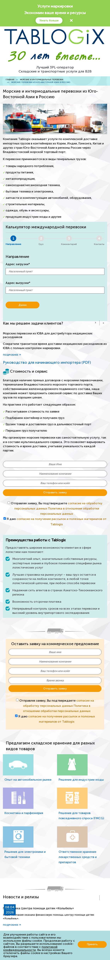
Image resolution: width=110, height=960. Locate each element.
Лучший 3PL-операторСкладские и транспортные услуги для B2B (55, 69)
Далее (23, 305)
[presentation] (95, 322)
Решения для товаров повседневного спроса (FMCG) (81, 815)
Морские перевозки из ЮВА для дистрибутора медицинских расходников (47, 335)
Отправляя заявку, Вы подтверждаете (55, 508)
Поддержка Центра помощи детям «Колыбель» (38, 908)
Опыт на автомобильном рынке (27, 779)
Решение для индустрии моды (81, 779)
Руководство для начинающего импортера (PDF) (47, 362)
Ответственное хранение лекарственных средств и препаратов (78, 857)
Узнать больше (49, 20)
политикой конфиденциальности (30, 948)
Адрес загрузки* (18, 264)
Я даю (56, 521)
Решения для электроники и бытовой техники (25, 854)
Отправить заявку (55, 492)
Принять (92, 944)
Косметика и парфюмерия (23, 813)
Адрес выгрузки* (18, 283)
